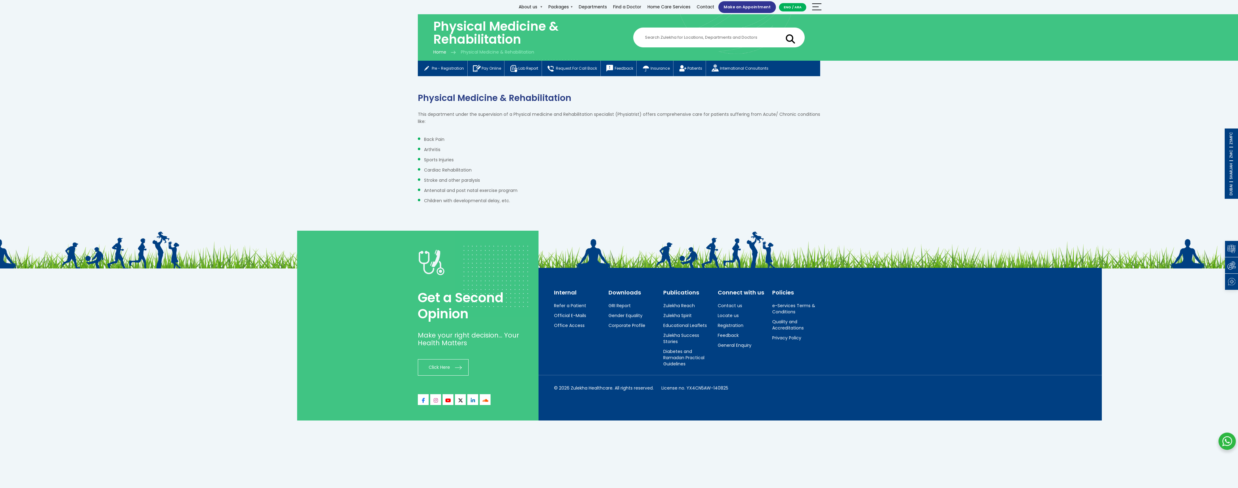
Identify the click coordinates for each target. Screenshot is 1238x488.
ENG (787, 7)
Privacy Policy (786, 339)
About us (526, 7)
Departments (589, 7)
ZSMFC (1231, 138)
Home (439, 52)
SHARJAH (1231, 171)
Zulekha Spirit (677, 317)
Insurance (672, 69)
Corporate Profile (626, 327)
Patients (710, 69)
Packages (556, 7)
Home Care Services (664, 7)
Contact (701, 7)
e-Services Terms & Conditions (793, 310)
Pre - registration (444, 69)
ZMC (1231, 154)
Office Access (569, 327)
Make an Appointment (745, 7)
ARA (798, 7)
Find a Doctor (623, 7)
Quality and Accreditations (788, 326)
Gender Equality (625, 317)
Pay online (491, 69)
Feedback (632, 69)
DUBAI (1231, 189)
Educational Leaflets (685, 327)
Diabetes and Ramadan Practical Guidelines (683, 359)
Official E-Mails (570, 317)
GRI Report (619, 307)
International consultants (762, 69)
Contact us (730, 307)
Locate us (728, 317)
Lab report (531, 69)
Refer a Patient (570, 307)
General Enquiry (734, 346)
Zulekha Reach (679, 307)
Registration (730, 327)
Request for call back (582, 69)
